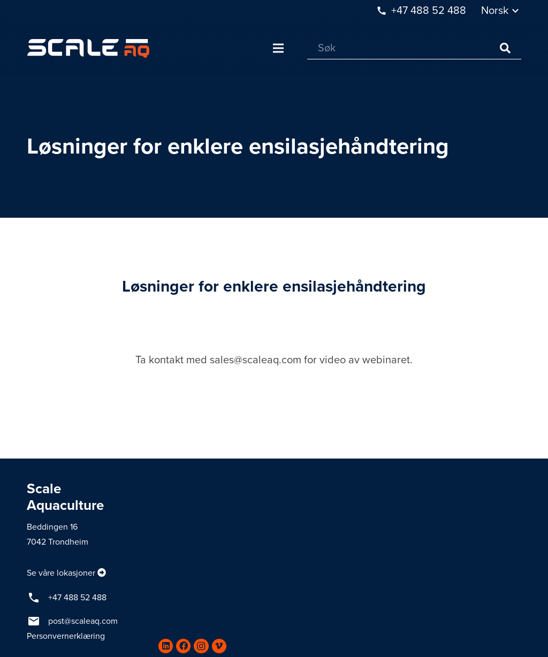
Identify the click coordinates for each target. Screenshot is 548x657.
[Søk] (414, 48)
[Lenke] (88, 48)
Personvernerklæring (66, 636)
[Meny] (278, 48)
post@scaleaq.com (83, 621)
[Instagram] (201, 646)
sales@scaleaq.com (255, 360)
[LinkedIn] (165, 646)
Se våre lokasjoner (61, 573)
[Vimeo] (219, 646)
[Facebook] (183, 646)
